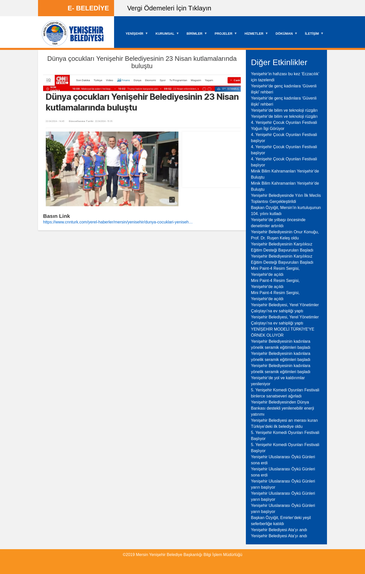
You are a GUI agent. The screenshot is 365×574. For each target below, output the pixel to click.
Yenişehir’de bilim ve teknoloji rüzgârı (284, 110)
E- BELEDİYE (88, 8)
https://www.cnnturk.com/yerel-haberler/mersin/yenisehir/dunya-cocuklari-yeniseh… (118, 222)
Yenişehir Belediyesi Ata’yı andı (279, 530)
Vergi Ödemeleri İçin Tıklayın (169, 8)
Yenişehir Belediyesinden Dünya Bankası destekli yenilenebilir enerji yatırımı (282, 408)
